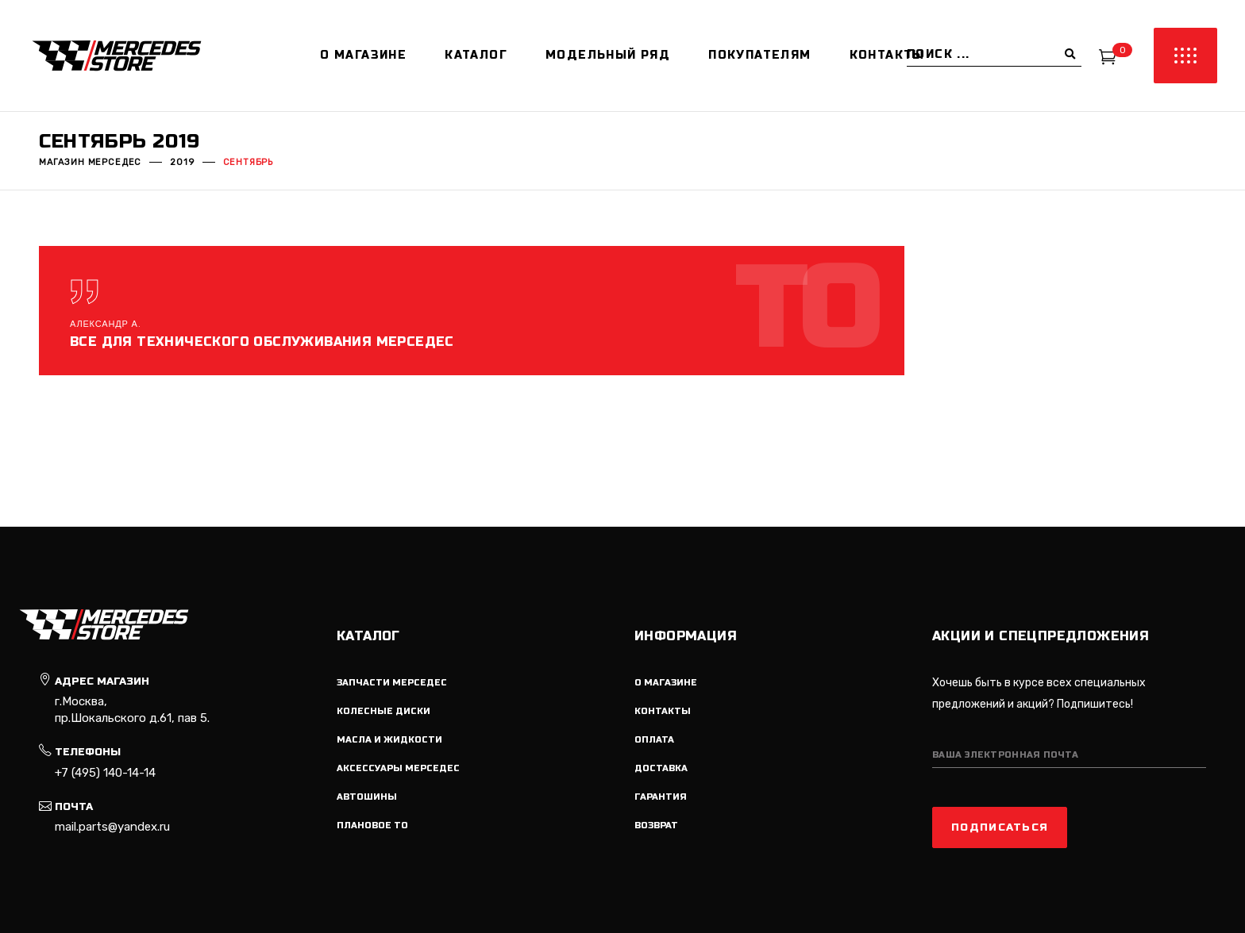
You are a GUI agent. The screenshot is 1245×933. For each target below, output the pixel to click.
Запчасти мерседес (392, 683)
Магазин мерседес (90, 162)
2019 (182, 162)
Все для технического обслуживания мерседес (262, 341)
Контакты (662, 711)
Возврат (656, 825)
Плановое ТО (372, 825)
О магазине (665, 683)
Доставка (661, 768)
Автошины (367, 797)
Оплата (654, 740)
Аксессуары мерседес (398, 768)
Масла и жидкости (389, 740)
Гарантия (660, 797)
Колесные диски (383, 711)
